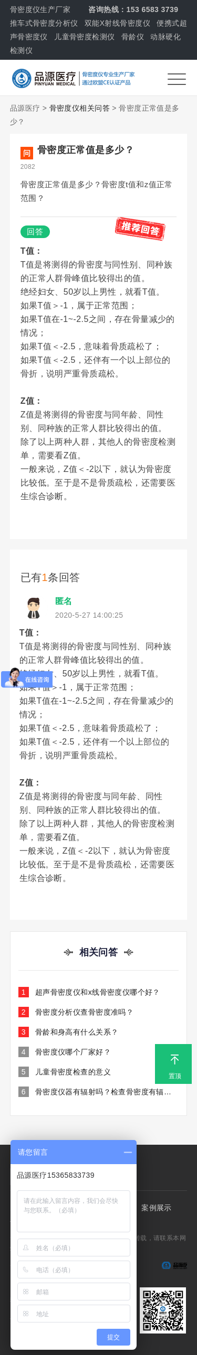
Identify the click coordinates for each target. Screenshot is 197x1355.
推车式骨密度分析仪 (44, 23)
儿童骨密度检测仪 (84, 37)
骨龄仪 (132, 37)
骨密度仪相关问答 (79, 108)
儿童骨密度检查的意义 (64, 1072)
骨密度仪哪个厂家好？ (64, 1052)
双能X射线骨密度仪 (117, 23)
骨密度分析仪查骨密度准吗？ (75, 1012)
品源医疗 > (28, 108)
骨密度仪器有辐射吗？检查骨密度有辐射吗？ (98, 1092)
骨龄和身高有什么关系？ (68, 1032)
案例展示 (156, 1207)
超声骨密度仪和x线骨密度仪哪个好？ (89, 992)
